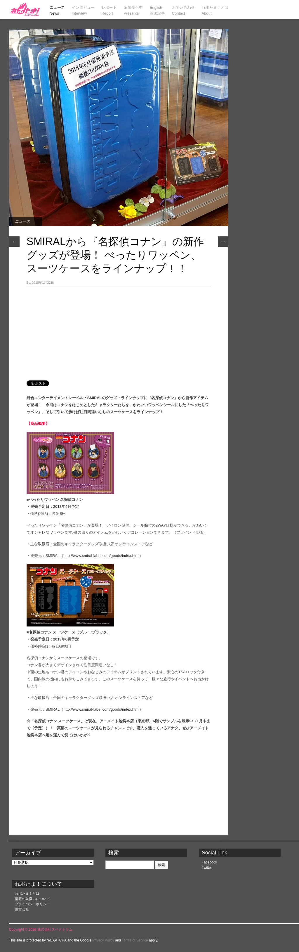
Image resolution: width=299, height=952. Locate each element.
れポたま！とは (27, 894)
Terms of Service (135, 940)
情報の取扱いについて (32, 899)
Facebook (209, 862)
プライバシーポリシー (32, 904)
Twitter (207, 868)
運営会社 (22, 909)
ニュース (22, 221)
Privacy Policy (103, 940)
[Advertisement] (119, 330)
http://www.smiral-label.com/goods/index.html (101, 555)
